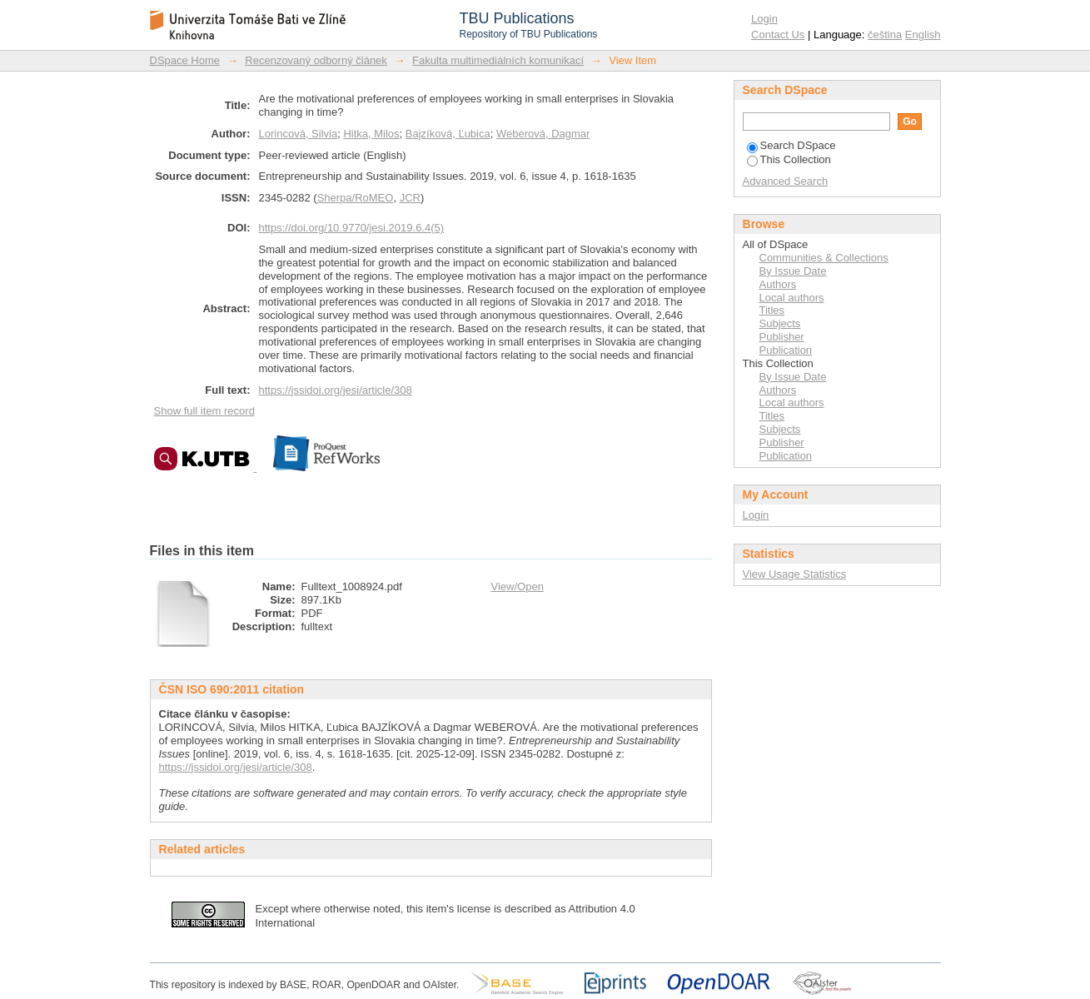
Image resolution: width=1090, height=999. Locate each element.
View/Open (517, 586)
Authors (778, 284)
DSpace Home (185, 60)
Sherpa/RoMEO (355, 197)
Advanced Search (786, 181)
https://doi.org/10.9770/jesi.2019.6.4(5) (352, 227)
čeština (885, 34)
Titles (772, 310)
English (923, 34)
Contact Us (777, 34)
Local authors (791, 297)
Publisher (781, 337)
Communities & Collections (823, 257)
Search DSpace (791, 145)
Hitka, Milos (371, 133)
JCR (410, 197)
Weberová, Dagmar (543, 133)
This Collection (789, 159)
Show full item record (204, 411)
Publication (786, 350)
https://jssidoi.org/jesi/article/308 (335, 390)
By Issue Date (793, 271)
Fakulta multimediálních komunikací (498, 60)
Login (764, 18)
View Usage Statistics (795, 574)
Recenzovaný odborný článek (316, 60)
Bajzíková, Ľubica (448, 133)
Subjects (780, 323)
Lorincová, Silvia (298, 133)
